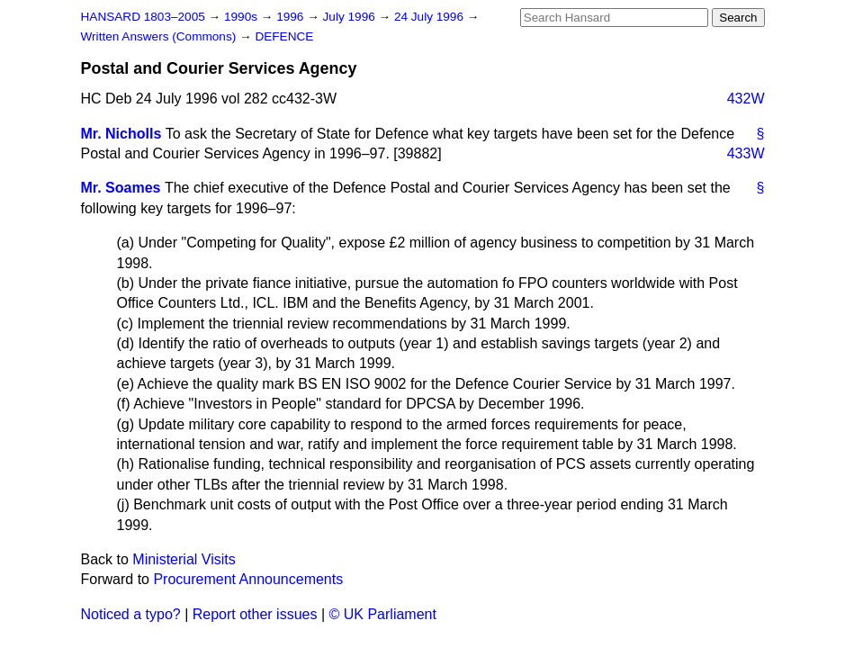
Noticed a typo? (131, 614)
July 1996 (351, 16)
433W (746, 153)
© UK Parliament (382, 614)
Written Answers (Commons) (160, 36)
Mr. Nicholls (121, 133)
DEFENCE (284, 36)
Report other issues (255, 614)
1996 (291, 16)
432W (746, 98)
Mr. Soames (121, 187)
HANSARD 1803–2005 (143, 16)
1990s (242, 16)
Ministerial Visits (183, 559)
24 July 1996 (430, 16)
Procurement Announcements (248, 579)
